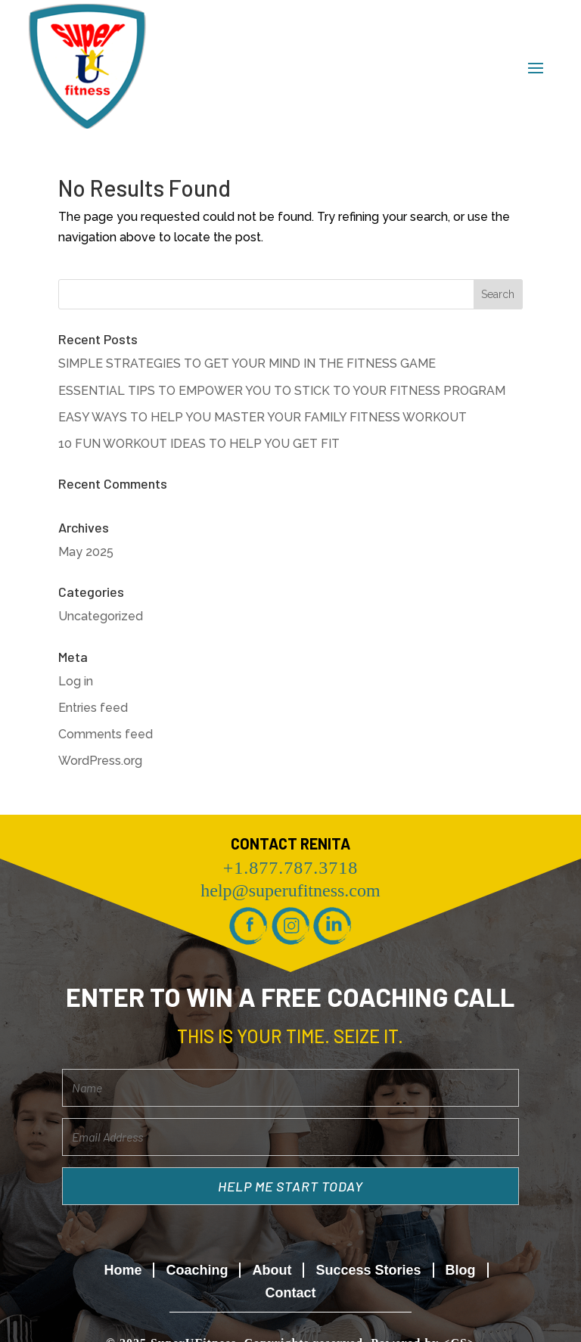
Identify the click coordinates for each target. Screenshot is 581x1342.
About (271, 1270)
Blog (461, 1270)
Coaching (197, 1270)
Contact (290, 1292)
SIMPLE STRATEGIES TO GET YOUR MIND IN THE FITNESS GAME (247, 363)
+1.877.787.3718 (291, 868)
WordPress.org (100, 760)
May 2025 (85, 552)
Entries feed (93, 708)
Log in (75, 681)
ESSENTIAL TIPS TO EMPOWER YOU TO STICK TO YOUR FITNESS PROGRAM (281, 391)
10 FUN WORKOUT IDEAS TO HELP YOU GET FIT (199, 443)
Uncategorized (100, 616)
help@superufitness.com (290, 890)
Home (122, 1270)
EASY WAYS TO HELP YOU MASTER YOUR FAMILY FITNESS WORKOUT (262, 417)
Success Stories (368, 1270)
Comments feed (105, 734)
